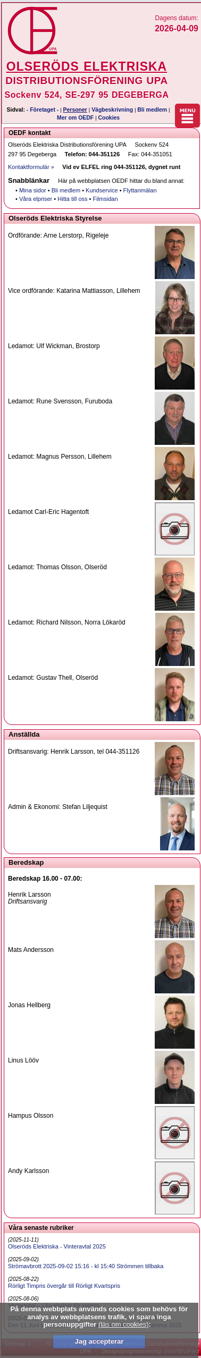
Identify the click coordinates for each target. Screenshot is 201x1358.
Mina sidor (32, 190)
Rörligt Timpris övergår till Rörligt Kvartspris (64, 1286)
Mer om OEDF (75, 118)
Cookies (109, 118)
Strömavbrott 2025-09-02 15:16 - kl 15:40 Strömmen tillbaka (85, 1266)
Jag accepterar (98, 1341)
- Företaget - (43, 110)
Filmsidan (105, 199)
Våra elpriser (35, 199)
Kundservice (102, 190)
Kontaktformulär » (31, 167)
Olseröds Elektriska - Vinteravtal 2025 (57, 1246)
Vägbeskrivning (112, 110)
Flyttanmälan (140, 190)
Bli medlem (152, 110)
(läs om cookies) (123, 1324)
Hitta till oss (72, 199)
